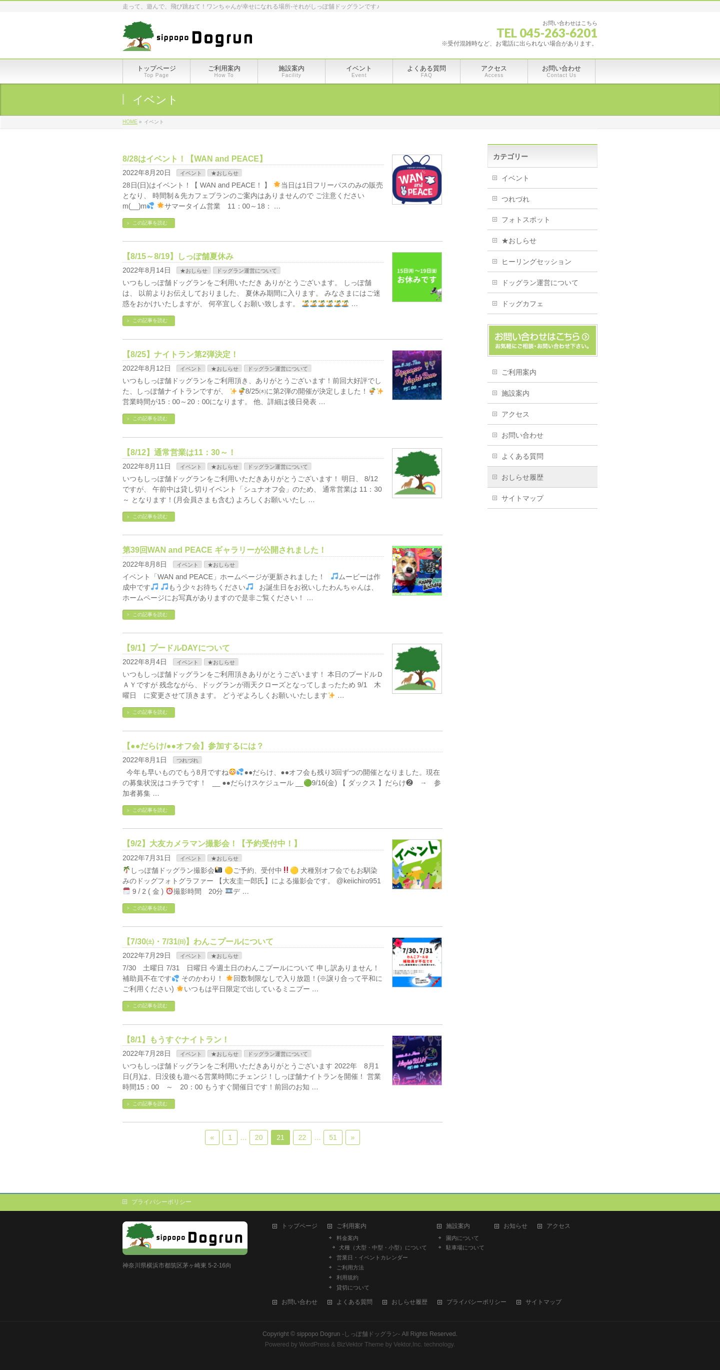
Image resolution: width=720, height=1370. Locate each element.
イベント (191, 173)
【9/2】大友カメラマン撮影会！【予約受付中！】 (212, 843)
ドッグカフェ (523, 304)
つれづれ (187, 760)
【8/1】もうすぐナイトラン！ (176, 1039)
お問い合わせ (523, 435)
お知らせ (516, 1226)
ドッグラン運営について (246, 271)
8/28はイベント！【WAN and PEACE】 (194, 159)
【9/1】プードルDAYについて (176, 648)
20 (259, 1137)
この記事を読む (150, 223)
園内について (462, 1238)
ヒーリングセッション (537, 262)
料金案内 (347, 1238)
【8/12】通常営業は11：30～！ (179, 452)
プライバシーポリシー (162, 1201)
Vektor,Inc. (408, 1344)
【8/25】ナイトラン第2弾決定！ (180, 354)
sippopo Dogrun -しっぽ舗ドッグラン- (348, 1333)
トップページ (300, 1226)
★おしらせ (224, 173)
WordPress (314, 1344)
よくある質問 (523, 456)
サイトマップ (523, 498)
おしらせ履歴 (523, 477)
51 (333, 1137)
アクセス (516, 414)
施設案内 (516, 393)
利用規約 (347, 1277)
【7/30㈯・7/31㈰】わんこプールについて (198, 941)
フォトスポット (526, 220)
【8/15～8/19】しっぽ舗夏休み (178, 256)
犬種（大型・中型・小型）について (383, 1247)
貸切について (353, 1287)
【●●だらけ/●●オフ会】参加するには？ (193, 746)
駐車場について (465, 1247)
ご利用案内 (519, 372)
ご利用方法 (350, 1267)
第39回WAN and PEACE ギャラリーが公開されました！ (224, 550)
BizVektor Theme (360, 1344)
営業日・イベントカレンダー (372, 1257)
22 (302, 1137)
